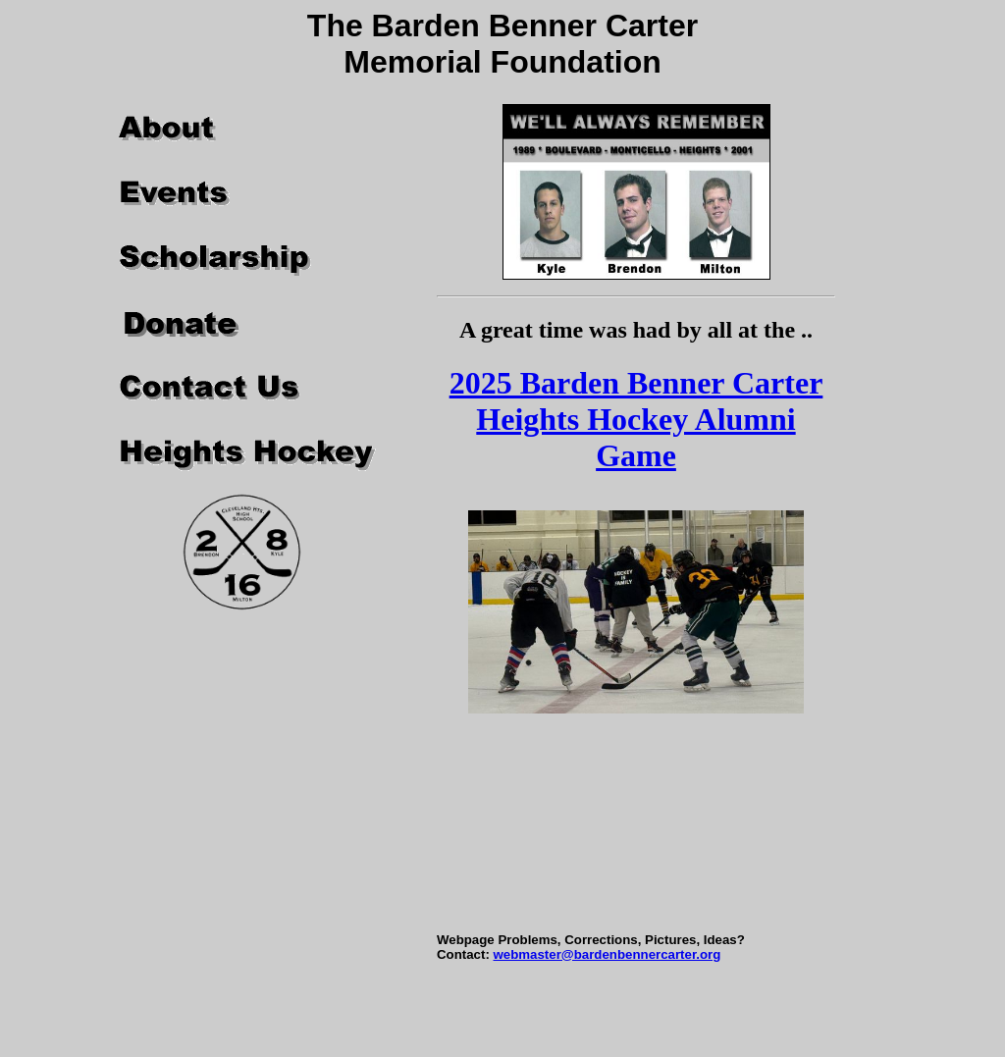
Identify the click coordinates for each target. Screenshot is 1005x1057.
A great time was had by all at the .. (636, 330)
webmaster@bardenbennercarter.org (606, 954)
